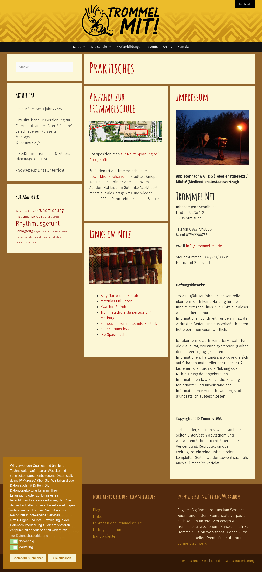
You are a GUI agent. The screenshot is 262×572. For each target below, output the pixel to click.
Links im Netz (110, 233)
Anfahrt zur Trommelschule (112, 102)
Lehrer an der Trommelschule (117, 523)
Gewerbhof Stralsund (106, 176)
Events (153, 47)
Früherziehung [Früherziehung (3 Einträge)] (50, 210)
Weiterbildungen (129, 47)
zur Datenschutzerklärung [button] (29, 535)
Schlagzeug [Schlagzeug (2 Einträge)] (24, 231)
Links (97, 516)
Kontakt (183, 47)
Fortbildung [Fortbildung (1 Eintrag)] (29, 211)
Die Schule (103, 47)
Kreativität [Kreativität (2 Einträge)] (44, 216)
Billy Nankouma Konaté (120, 295)
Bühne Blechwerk (192, 543)
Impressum (192, 96)
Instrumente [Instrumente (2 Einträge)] (25, 216)
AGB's (204, 561)
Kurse (81, 47)
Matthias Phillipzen (116, 301)
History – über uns (108, 529)
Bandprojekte (104, 536)
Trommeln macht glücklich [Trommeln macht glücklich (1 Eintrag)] (28, 237)
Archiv (167, 47)
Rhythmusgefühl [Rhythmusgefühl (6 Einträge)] (38, 223)
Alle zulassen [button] (61, 558)
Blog (96, 510)
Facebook (244, 4)
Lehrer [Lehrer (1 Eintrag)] (56, 216)
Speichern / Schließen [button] (28, 558)
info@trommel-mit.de (204, 246)
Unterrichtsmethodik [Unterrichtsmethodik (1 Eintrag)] (26, 242)
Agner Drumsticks (115, 329)
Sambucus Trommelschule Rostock (129, 323)
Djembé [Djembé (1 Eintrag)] (19, 211)
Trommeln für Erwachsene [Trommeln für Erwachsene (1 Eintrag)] (54, 231)
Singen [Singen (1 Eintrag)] (37, 231)
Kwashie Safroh (113, 307)
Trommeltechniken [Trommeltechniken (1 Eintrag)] (51, 237)
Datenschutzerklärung (239, 561)
